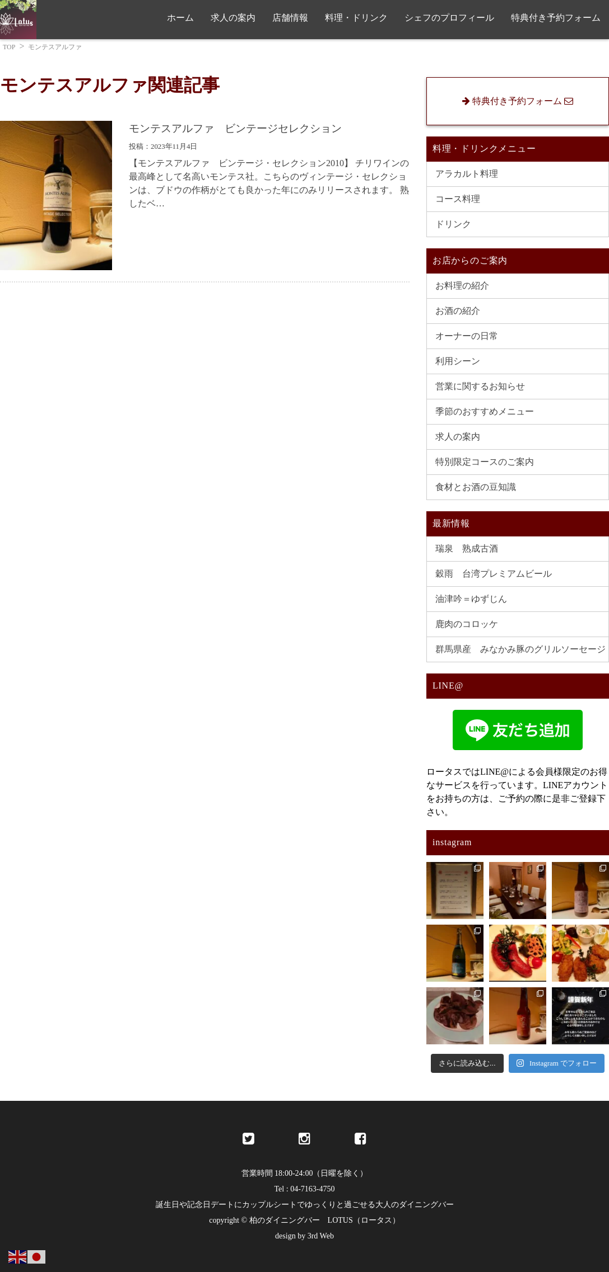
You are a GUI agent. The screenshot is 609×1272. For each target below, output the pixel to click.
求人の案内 (233, 17)
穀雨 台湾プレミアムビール (493, 573)
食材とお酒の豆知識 (475, 487)
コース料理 (457, 199)
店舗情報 (290, 17)
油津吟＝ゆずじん (471, 599)
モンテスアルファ (55, 47)
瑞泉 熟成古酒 (466, 548)
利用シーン (457, 361)
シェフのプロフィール (449, 17)
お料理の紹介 (462, 285)
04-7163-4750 (312, 1189)
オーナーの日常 (466, 336)
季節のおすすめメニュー (484, 411)
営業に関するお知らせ (480, 386)
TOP (9, 47)
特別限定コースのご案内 (484, 462)
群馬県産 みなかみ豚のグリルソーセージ (520, 649)
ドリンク (453, 224)
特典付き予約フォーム (556, 17)
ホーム (180, 17)
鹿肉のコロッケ (466, 624)
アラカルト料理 (466, 173)
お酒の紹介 (457, 310)
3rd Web (321, 1236)
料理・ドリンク (356, 17)
